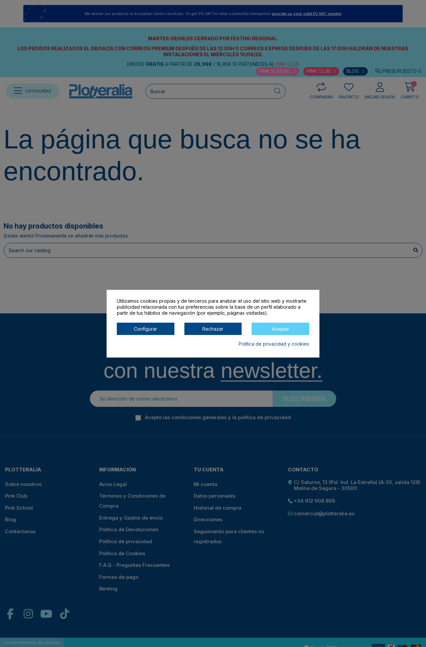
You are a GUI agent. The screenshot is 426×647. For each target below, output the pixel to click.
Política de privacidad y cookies (274, 344)
